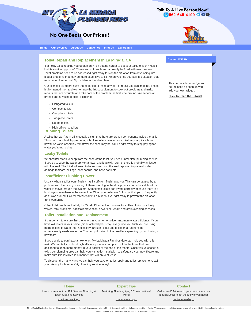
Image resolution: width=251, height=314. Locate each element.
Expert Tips (125, 47)
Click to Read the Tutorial (185, 96)
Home (43, 47)
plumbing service (146, 159)
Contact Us (93, 47)
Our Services (59, 47)
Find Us (109, 47)
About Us (77, 47)
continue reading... (69, 299)
